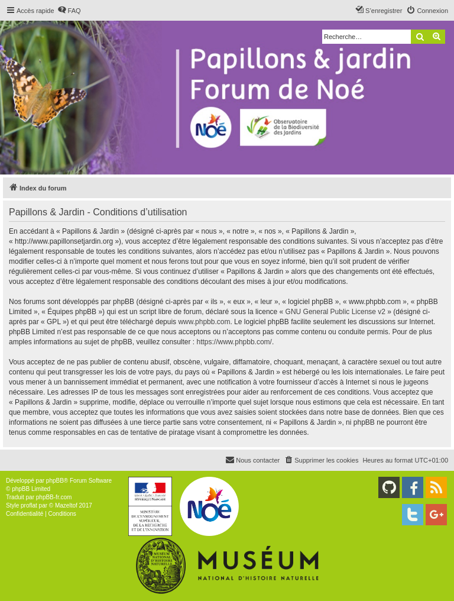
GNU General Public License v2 (335, 312)
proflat (29, 505)
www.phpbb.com (204, 322)
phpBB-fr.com (54, 497)
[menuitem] (69, 11)
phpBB (55, 480)
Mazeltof (66, 505)
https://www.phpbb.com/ (234, 342)
